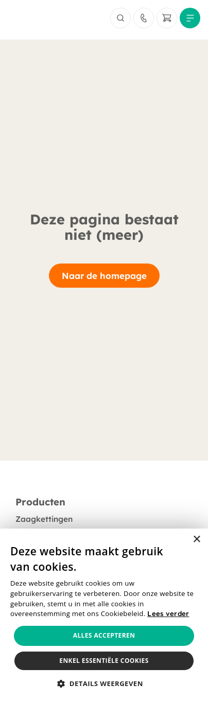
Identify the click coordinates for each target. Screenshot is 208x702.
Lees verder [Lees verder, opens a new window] (168, 613)
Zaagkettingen (44, 519)
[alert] (104, 615)
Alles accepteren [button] (104, 635)
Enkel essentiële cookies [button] (103, 660)
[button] (104, 684)
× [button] (196, 539)
